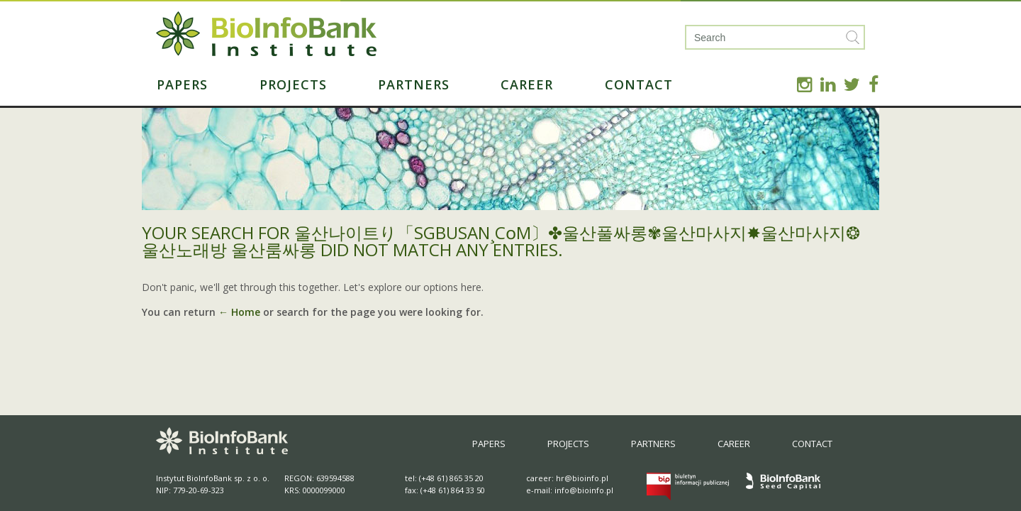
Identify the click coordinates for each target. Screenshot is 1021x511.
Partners (414, 84)
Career (527, 84)
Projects (293, 84)
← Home (239, 312)
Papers (182, 84)
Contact (639, 84)
